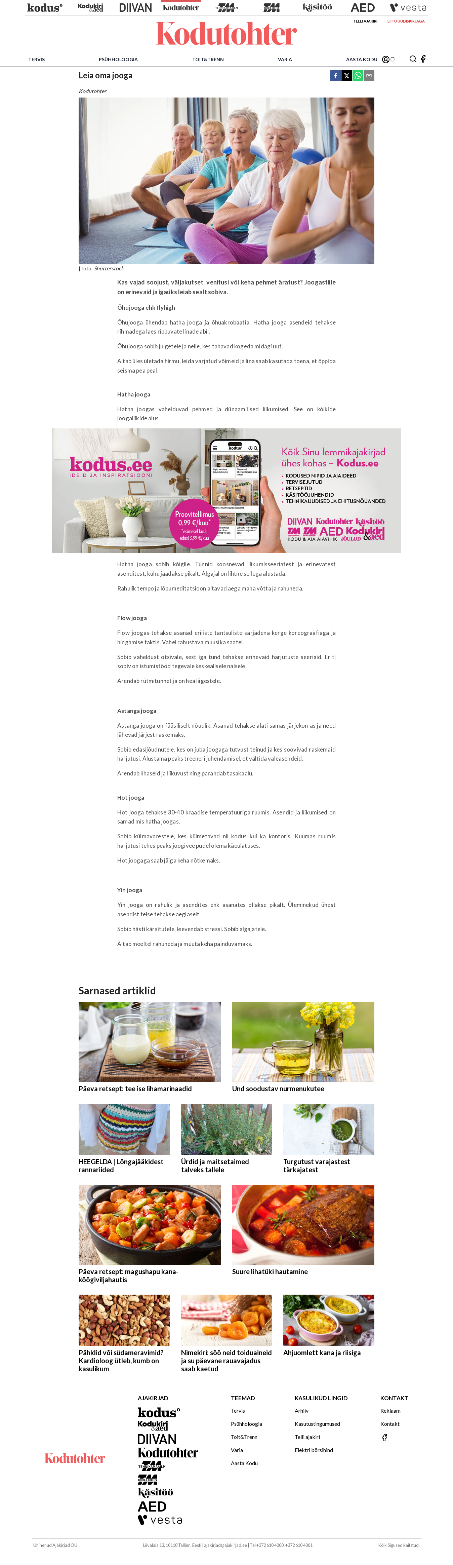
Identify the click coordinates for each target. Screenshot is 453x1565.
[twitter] (346, 76)
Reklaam (390, 1410)
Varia (285, 59)
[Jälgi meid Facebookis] (423, 59)
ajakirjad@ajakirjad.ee (225, 1545)
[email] (369, 76)
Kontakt (390, 1423)
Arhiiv (301, 1410)
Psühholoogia (118, 59)
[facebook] (335, 76)
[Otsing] (413, 59)
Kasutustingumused (317, 1423)
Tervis (36, 59)
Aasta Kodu (361, 59)
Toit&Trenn (208, 59)
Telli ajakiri (365, 21)
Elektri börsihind (314, 1450)
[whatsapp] (358, 76)
